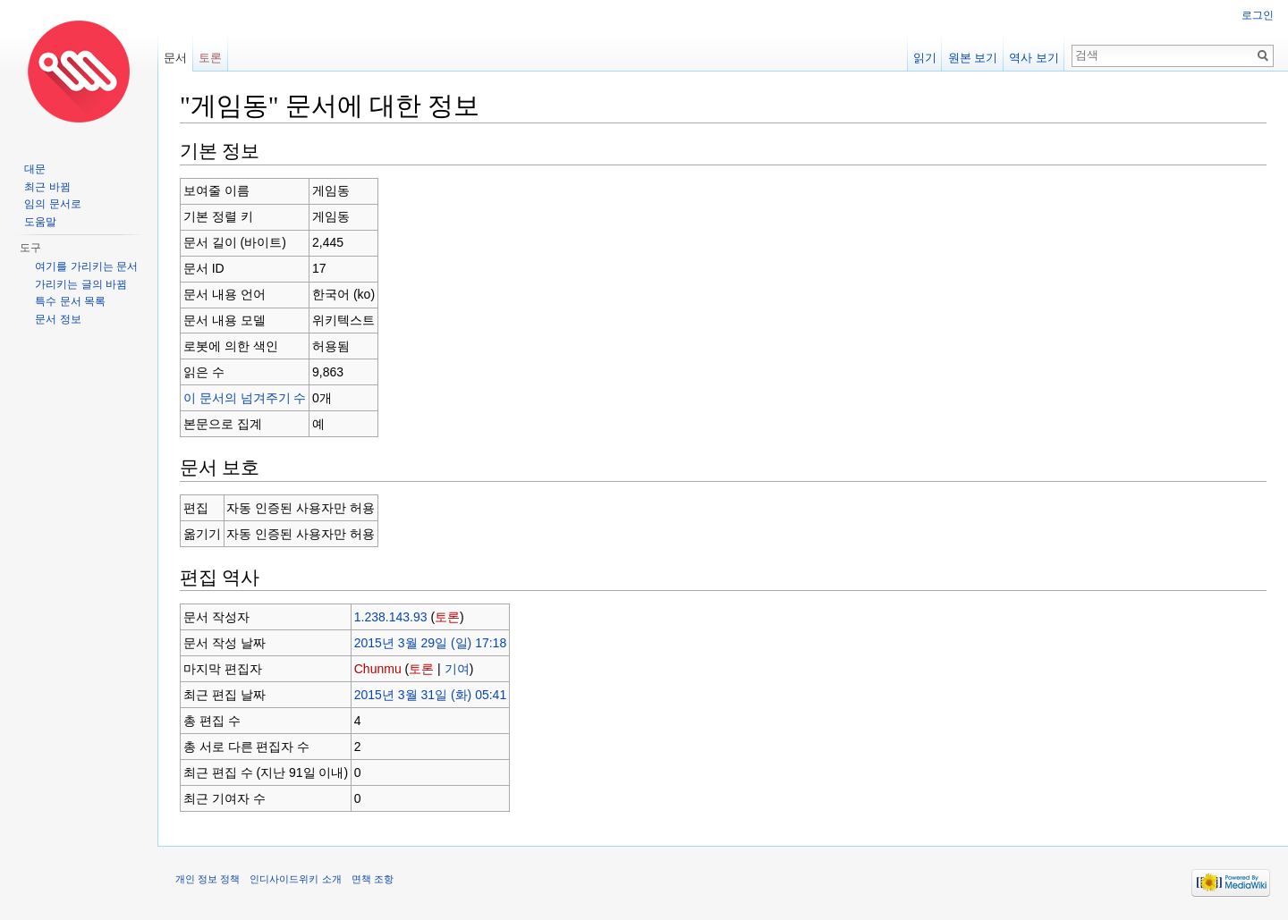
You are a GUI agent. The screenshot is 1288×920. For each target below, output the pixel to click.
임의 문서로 (52, 204)
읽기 (924, 57)
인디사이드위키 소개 (295, 879)
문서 (175, 57)
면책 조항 (373, 879)
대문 (35, 169)
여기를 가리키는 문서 (86, 266)
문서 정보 (57, 319)
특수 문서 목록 (70, 301)
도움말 (40, 221)
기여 (457, 669)
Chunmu (378, 669)
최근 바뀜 (47, 187)
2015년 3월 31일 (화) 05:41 (430, 695)
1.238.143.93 (391, 617)
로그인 (1257, 15)
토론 (447, 617)
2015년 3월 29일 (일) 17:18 (430, 643)
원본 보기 (973, 57)
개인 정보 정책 (207, 879)
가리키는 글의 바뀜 (81, 284)
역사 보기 (1034, 57)
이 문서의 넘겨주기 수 (245, 398)
